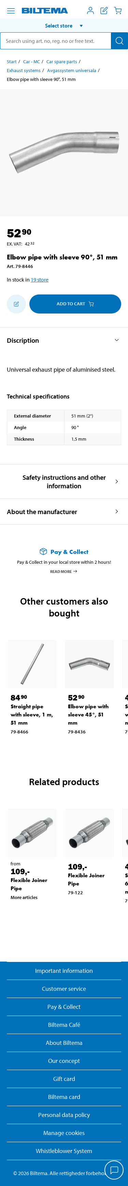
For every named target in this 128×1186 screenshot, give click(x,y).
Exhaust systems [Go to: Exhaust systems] (24, 70)
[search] (64, 40)
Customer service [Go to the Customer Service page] (64, 989)
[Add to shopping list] (16, 304)
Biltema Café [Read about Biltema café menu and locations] (64, 1025)
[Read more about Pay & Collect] (64, 551)
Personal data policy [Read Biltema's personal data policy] (64, 1115)
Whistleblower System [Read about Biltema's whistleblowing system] (64, 1151)
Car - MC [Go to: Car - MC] (31, 61)
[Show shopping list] (104, 10)
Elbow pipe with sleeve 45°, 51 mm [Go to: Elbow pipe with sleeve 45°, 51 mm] (88, 714)
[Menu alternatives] (11, 10)
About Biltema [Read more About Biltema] (64, 1043)
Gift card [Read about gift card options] (64, 1079)
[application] (114, 1170)
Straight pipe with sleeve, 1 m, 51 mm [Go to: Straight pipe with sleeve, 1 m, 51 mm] (32, 714)
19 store (39, 279)
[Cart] (118, 10)
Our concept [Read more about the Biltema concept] (64, 1061)
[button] (64, 25)
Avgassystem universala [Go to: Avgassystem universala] (71, 70)
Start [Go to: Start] (12, 61)
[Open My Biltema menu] (90, 10)
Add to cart (75, 304)
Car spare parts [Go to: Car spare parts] (61, 61)
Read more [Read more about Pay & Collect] (64, 571)
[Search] (119, 40)
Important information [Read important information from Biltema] (64, 971)
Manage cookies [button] (64, 1133)
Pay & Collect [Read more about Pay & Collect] (64, 1007)
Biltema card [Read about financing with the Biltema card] (64, 1097)
